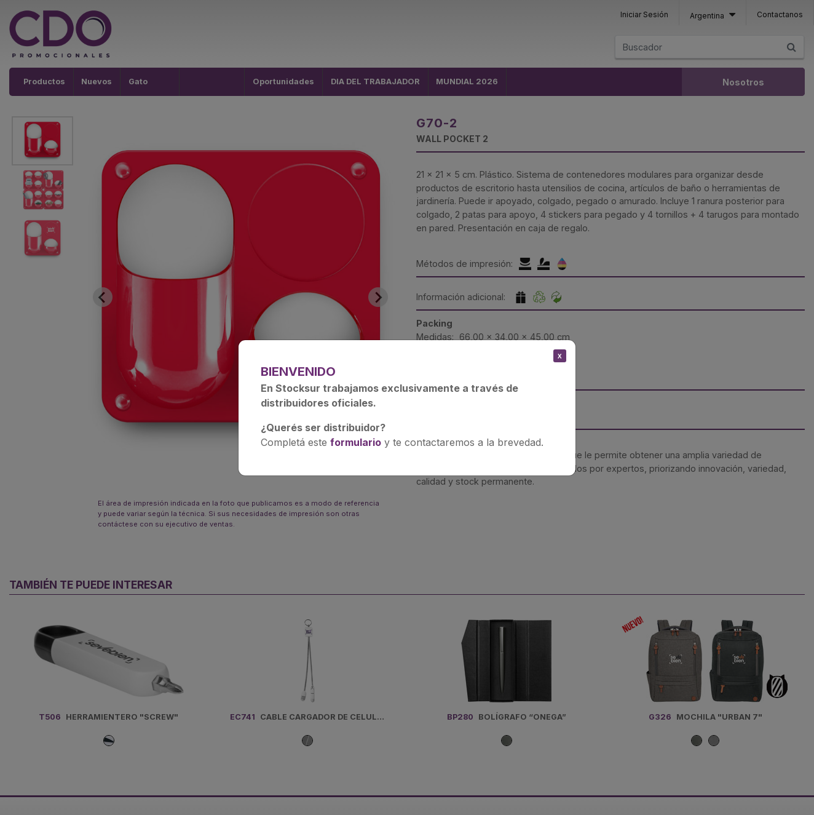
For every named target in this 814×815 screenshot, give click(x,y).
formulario (355, 442)
